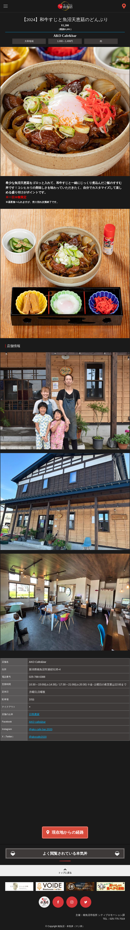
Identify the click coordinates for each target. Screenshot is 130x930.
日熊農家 (34, 714)
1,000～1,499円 (65, 41)
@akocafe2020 (38, 736)
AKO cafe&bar (37, 721)
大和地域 (29, 41)
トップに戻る (65, 870)
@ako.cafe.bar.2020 (41, 729)
